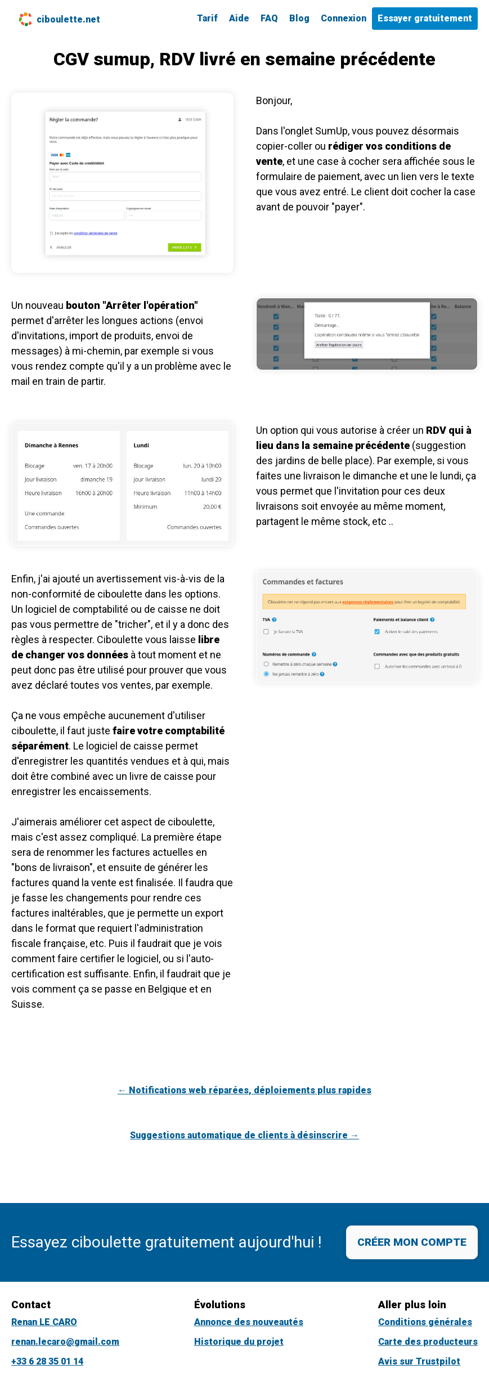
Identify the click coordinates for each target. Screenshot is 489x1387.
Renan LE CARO (44, 1322)
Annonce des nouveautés (248, 1322)
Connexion (343, 18)
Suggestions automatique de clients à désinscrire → (244, 1135)
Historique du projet (239, 1341)
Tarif (207, 18)
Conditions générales (425, 1322)
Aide (239, 18)
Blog (299, 18)
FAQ (269, 18)
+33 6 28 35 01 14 (47, 1361)
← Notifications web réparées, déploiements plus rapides (244, 1090)
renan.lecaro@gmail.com (65, 1341)
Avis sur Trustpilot (419, 1361)
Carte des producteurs (428, 1341)
